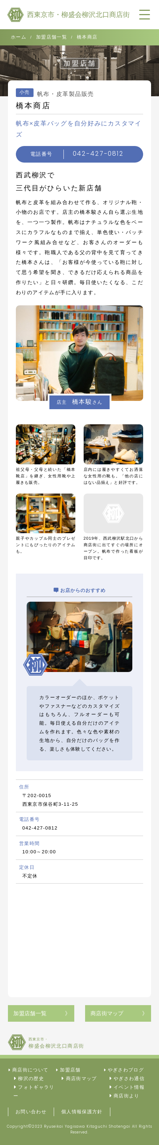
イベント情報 (129, 1087)
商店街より (127, 1095)
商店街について (30, 1070)
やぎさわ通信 (129, 1078)
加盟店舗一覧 (30, 1013)
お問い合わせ (31, 1111)
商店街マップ (107, 1013)
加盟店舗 (70, 1070)
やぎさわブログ (126, 1070)
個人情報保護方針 (82, 1111)
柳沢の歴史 (31, 1078)
